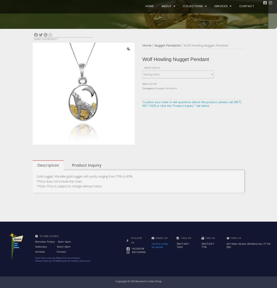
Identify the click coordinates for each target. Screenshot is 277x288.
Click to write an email (160, 245)
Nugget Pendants (167, 45)
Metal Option (152, 67)
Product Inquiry (86, 165)
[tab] (48, 165)
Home (146, 45)
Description (48, 165)
